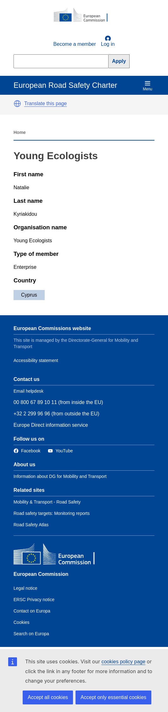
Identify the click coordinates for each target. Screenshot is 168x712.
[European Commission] (84, 15)
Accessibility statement (36, 360)
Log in (108, 41)
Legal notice (25, 588)
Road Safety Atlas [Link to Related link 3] (31, 524)
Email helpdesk (28, 391)
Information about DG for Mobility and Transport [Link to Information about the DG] (60, 476)
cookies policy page (123, 661)
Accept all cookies (48, 697)
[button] (17, 103)
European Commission (41, 574)
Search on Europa (31, 633)
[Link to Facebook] (27, 451)
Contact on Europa (32, 610)
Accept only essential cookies (113, 697)
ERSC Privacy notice (34, 599)
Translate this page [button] (45, 103)
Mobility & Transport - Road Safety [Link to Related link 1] (47, 501)
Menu (147, 85)
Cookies (22, 622)
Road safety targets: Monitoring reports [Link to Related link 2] (52, 513)
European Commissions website (52, 328)
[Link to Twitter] (60, 451)
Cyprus (29, 295)
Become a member (74, 44)
